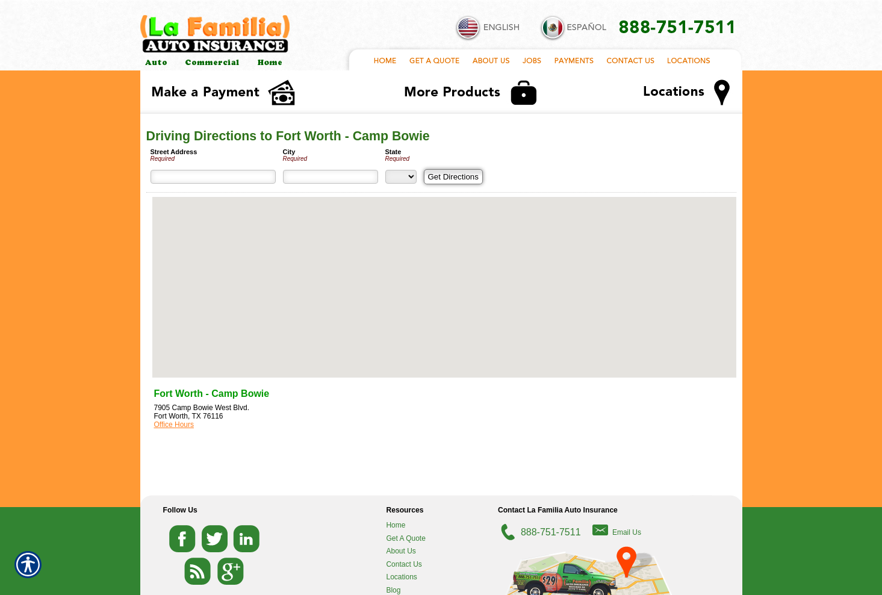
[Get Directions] (453, 176)
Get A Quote (405, 538)
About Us (400, 551)
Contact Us (403, 564)
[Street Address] (213, 177)
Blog (393, 590)
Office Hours (174, 424)
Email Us (626, 532)
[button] (444, 276)
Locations (401, 577)
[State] (401, 177)
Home (395, 525)
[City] (330, 177)
